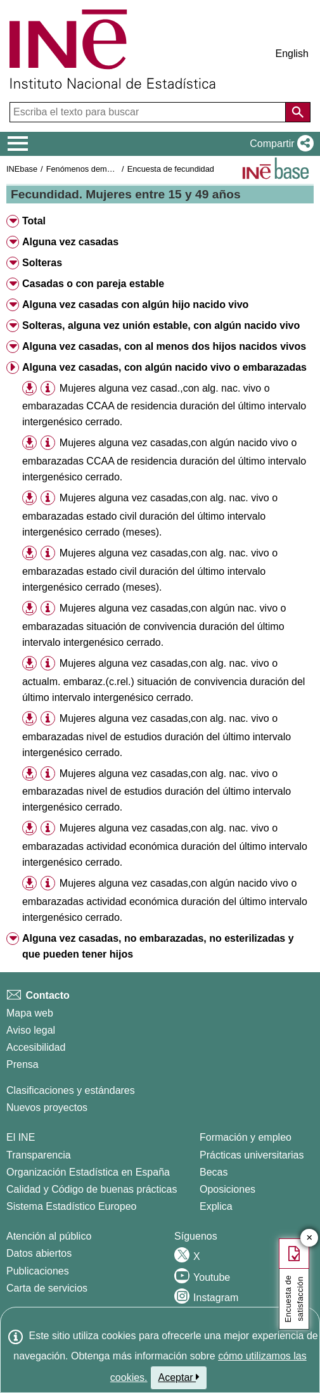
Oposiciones (227, 1189)
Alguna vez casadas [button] (70, 241)
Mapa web (29, 1013)
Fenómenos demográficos (93, 169)
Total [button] (34, 220)
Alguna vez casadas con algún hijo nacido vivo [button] (135, 304)
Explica (216, 1206)
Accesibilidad (35, 1047)
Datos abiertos (39, 1253)
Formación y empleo (245, 1137)
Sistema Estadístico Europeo (71, 1206)
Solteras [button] (42, 262)
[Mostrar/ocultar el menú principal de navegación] (18, 143)
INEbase (21, 169)
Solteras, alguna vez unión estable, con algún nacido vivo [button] (161, 325)
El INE (20, 1137)
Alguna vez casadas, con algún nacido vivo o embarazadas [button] (164, 367)
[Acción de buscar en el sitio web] (297, 112)
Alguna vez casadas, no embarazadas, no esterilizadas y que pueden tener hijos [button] (158, 946)
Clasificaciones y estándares (70, 1090)
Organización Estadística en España (88, 1172)
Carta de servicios (46, 1288)
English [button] (292, 53)
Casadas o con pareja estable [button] (93, 283)
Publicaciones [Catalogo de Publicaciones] (37, 1271)
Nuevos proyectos (46, 1107)
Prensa (22, 1064)
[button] (279, 143)
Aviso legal (30, 1030)
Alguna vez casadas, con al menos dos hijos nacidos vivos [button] (164, 346)
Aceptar (179, 1377)
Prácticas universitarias (252, 1155)
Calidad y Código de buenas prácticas (91, 1189)
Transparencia (38, 1155)
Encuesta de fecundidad (170, 169)
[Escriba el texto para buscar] (149, 112)
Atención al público (48, 1236)
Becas (213, 1172)
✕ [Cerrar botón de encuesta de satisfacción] (309, 1238)
